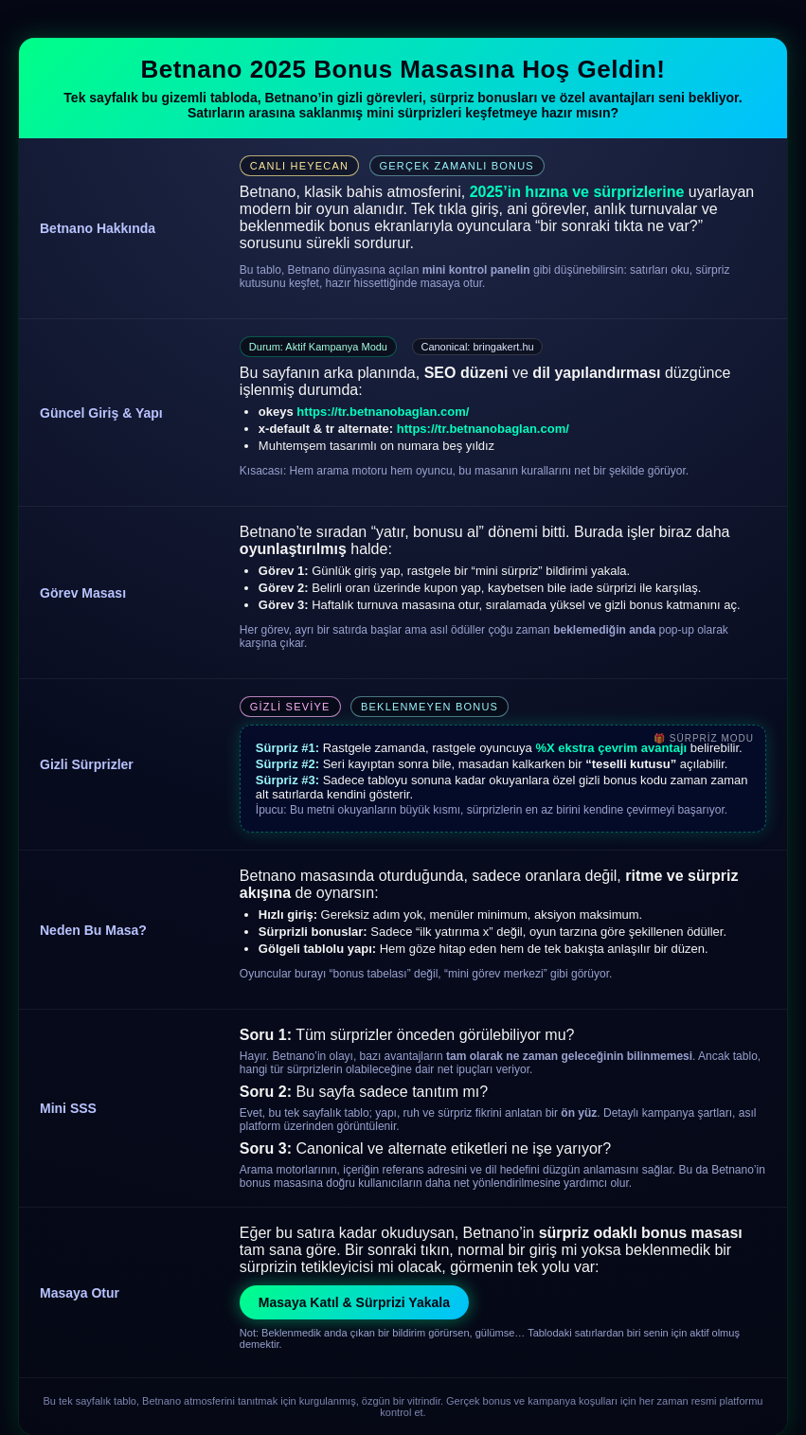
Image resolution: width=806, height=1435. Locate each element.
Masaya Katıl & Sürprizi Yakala (354, 1302)
